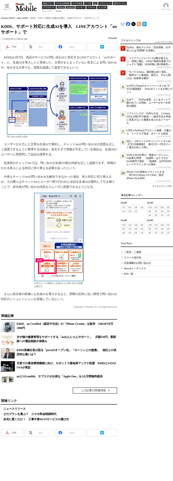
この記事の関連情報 (93, 390)
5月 (136, 207)
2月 (129, 211)
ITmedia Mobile (8, 18)
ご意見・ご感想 (132, 252)
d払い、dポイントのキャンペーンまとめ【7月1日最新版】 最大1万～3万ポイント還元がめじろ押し (149, 144)
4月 (142, 207)
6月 (129, 207)
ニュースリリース (14, 408)
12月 (150, 207)
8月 (150, 211)
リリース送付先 (132, 257)
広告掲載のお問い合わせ (137, 263)
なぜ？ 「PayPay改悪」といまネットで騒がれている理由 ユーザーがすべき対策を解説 (149, 102)
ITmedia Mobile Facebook (128, 23)
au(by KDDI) (22, 18)
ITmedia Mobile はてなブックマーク (144, 23)
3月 (123, 211)
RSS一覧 (128, 274)
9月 (168, 207)
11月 (156, 207)
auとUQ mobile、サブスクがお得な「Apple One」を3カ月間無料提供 (60, 376)
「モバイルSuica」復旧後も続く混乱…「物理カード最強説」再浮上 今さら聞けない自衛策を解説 (149, 75)
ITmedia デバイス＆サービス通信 (123, 23)
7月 (123, 207)
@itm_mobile (133, 23)
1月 (136, 211)
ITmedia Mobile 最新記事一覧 (139, 23)
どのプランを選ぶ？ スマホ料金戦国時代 (29, 414)
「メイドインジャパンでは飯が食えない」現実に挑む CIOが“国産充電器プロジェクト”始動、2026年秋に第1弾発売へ (149, 61)
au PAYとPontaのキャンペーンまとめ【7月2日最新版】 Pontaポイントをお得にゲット (149, 88)
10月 (162, 207)
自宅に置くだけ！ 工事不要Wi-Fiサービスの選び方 (36, 419)
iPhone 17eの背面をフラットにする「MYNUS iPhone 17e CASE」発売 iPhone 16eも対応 (146, 175)
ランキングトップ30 (161, 186)
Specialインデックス (135, 268)
